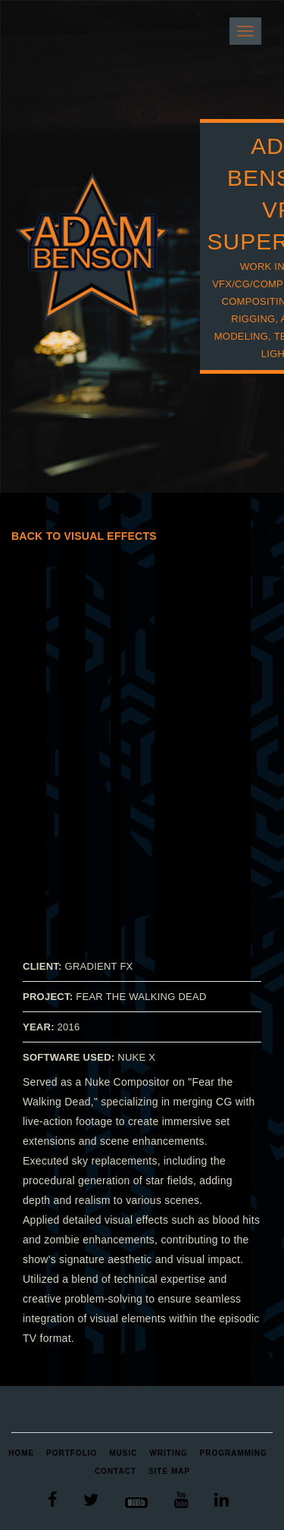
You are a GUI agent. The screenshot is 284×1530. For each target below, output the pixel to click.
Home (21, 1453)
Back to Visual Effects (84, 536)
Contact (115, 1471)
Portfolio (71, 1453)
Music (123, 1453)
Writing (168, 1453)
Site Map (169, 1471)
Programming (233, 1453)
